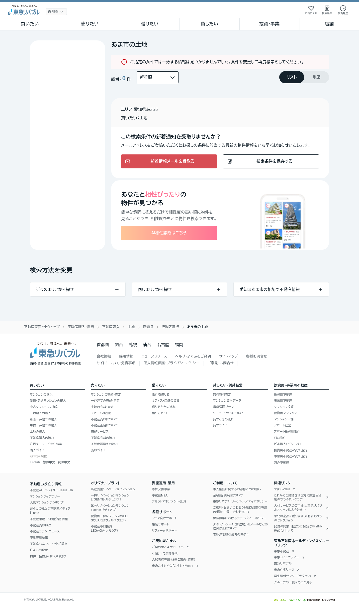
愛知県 (148, 327)
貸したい (209, 23)
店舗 (329, 23)
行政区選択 (170, 327)
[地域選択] (56, 11)
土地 (131, 327)
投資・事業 (269, 23)
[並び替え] (158, 77)
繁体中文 (49, 462)
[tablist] (304, 77)
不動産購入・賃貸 (81, 327)
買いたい (30, 23)
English (35, 462)
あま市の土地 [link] (197, 327)
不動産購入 (111, 327)
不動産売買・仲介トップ (42, 327)
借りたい (149, 23)
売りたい (89, 23)
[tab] (291, 77)
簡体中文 (64, 462)
